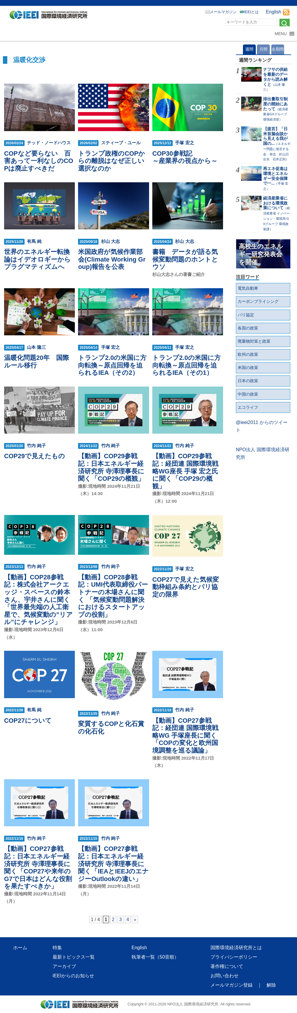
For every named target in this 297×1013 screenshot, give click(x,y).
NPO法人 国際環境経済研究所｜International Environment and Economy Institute (50, 16)
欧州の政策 (248, 354)
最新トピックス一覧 (74, 956)
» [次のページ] (135, 919)
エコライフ (248, 407)
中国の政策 (248, 394)
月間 (263, 49)
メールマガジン (223, 12)
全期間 (278, 49)
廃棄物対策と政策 (254, 341)
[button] (281, 33)
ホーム (20, 947)
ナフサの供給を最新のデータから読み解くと (275, 76)
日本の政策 (248, 380)
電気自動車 (248, 288)
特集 (57, 947)
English (273, 11)
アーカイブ (64, 966)
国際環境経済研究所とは (236, 947)
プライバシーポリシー (233, 956)
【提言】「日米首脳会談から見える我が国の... (275, 136)
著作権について (226, 966)
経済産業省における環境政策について (275, 203)
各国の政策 (248, 328)
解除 (271, 985)
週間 (249, 49)
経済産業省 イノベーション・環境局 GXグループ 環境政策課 (276, 218)
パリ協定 (246, 315)
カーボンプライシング (258, 301)
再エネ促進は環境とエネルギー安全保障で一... (275, 176)
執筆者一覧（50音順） (155, 956)
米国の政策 (248, 367)
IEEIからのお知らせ (73, 975)
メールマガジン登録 (231, 985)
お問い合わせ (224, 975)
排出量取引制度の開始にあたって (275, 104)
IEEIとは (251, 12)
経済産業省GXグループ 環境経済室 (276, 114)
